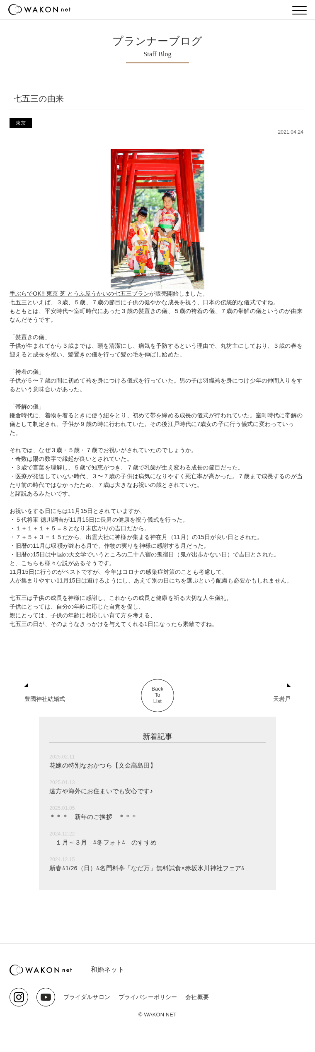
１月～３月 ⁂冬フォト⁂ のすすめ (106, 842)
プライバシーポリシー (148, 997)
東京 (21, 123)
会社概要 (197, 997)
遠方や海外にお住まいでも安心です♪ (104, 790)
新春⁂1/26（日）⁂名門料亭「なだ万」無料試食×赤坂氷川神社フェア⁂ (153, 867)
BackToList (157, 695)
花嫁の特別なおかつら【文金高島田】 (106, 765)
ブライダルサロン (86, 997)
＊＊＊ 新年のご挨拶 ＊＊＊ (96, 816)
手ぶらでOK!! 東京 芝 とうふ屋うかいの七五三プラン (80, 293)
